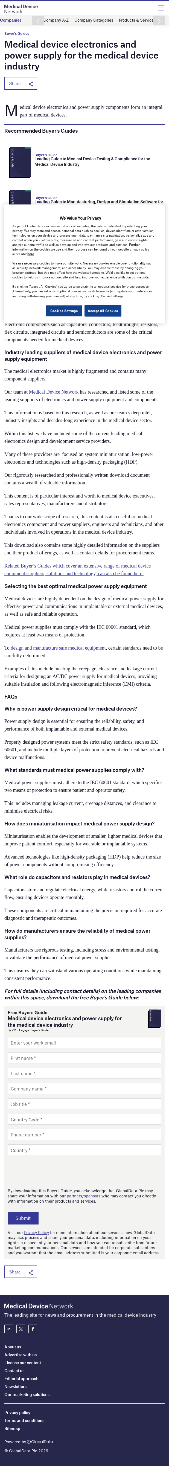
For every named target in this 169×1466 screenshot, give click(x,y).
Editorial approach (21, 1378)
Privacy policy (17, 1412)
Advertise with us (20, 1354)
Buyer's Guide (45, 155)
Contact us (14, 1370)
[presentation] (49, 1172)
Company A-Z (56, 20)
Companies (10, 20)
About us (12, 1346)
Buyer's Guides (16, 33)
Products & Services (137, 20)
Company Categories (93, 20)
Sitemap (12, 1428)
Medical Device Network (53, 392)
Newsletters (15, 1386)
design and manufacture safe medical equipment (58, 648)
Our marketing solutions (26, 1394)
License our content (22, 1362)
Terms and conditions (24, 1420)
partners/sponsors (83, 1196)
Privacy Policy (36, 1232)
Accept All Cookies (103, 310)
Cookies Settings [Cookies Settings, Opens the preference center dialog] (63, 310)
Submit (24, 1218)
